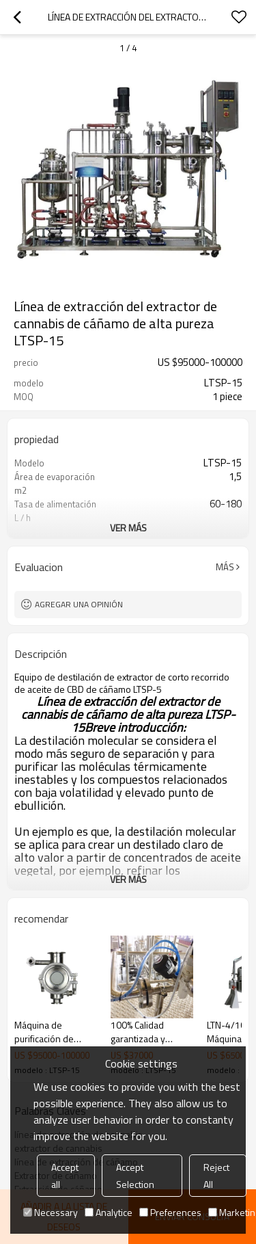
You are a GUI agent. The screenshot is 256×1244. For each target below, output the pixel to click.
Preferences (170, 1212)
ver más (128, 527)
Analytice (108, 1212)
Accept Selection (135, 1175)
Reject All (216, 1175)
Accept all (65, 1175)
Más (225, 567)
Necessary (50, 1212)
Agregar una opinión (79, 604)
